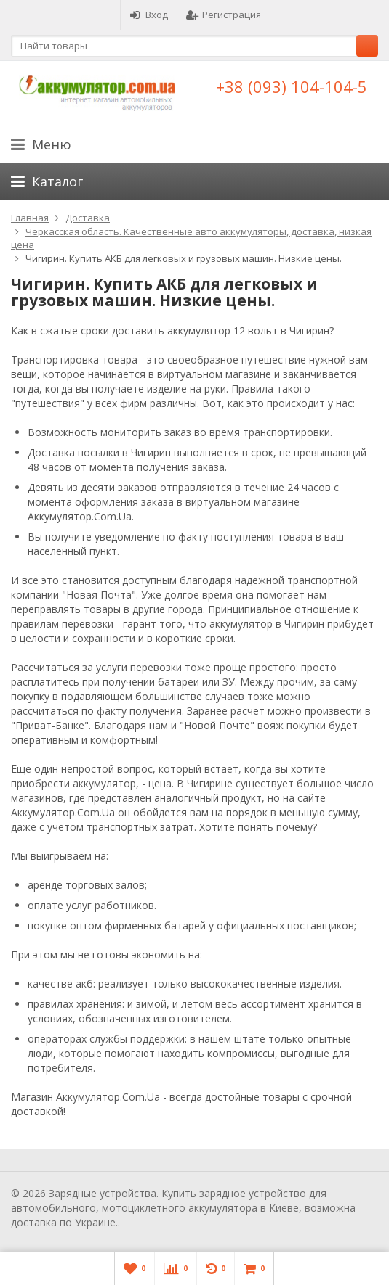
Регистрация (223, 14)
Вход (148, 14)
